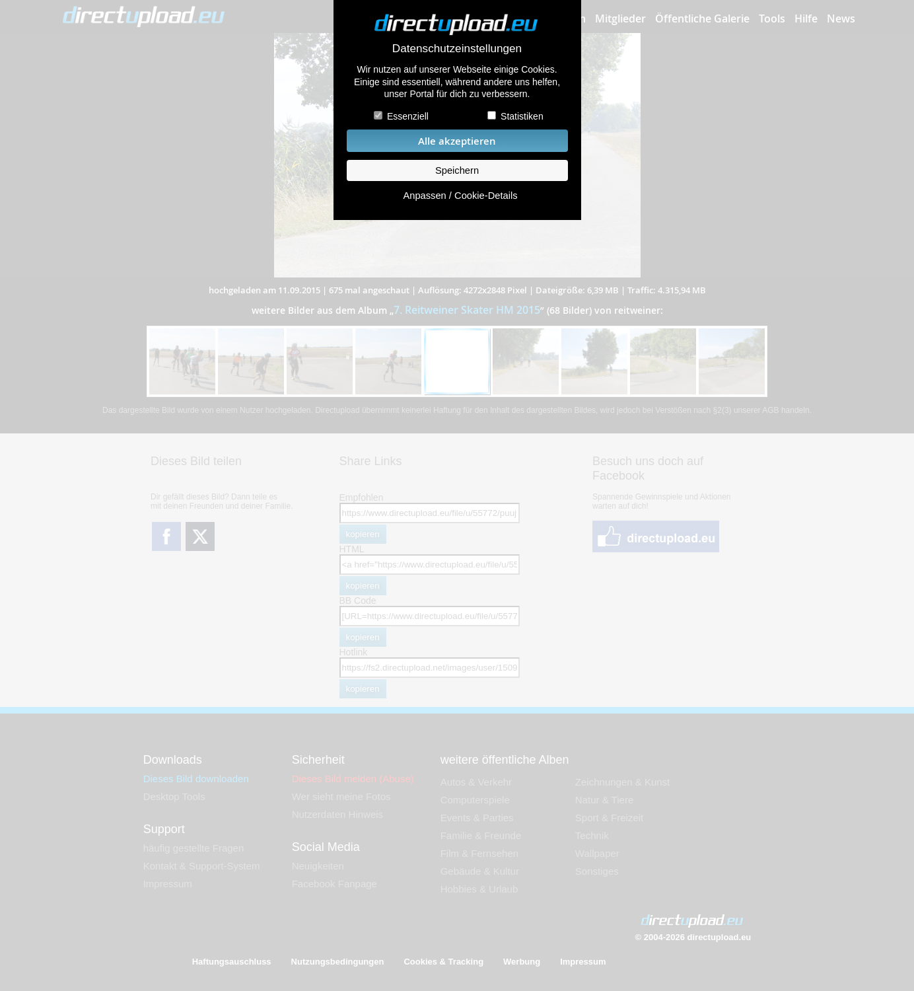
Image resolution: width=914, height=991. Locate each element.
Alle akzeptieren (457, 141)
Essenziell (408, 116)
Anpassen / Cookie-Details (460, 195)
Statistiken (522, 116)
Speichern (457, 170)
